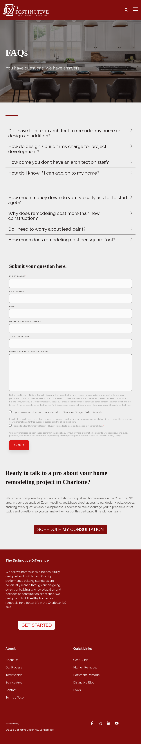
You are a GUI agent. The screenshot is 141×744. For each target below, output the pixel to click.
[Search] (126, 10)
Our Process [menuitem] (14, 667)
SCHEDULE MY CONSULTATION (70, 529)
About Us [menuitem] (12, 660)
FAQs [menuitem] (77, 690)
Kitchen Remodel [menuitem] (85, 667)
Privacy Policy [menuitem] (12, 723)
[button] (135, 8)
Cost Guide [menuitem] (80, 660)
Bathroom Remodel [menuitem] (86, 675)
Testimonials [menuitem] (14, 675)
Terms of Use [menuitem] (15, 697)
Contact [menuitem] (11, 690)
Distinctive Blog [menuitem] (84, 682)
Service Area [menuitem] (14, 682)
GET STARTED (36, 625)
